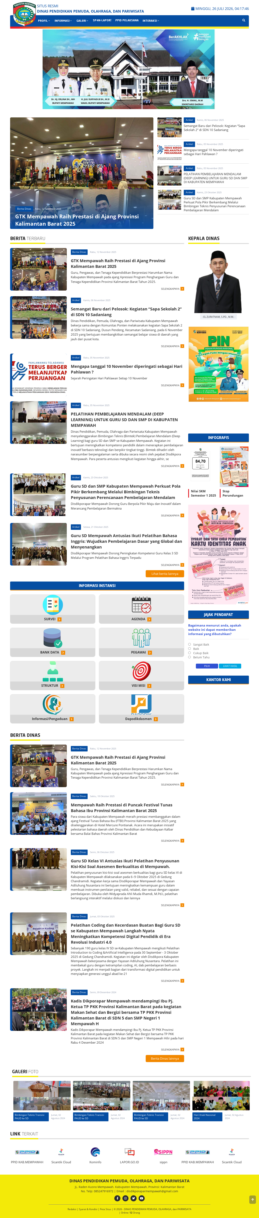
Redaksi (72, 1209)
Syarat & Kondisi (88, 1209)
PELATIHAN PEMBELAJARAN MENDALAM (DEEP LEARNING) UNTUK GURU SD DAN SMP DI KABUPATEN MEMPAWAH (124, 419)
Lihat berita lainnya (165, 574)
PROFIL (44, 21)
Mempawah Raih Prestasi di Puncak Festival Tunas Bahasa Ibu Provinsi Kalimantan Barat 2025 (121, 807)
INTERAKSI (151, 21)
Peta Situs (106, 1209)
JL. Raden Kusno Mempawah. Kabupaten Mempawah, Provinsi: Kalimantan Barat (129, 1187)
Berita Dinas (24, 208)
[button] (252, 1199)
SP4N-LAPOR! (102, 20)
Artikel (189, 120)
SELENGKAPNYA (170, 289)
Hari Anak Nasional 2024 (25, 1116)
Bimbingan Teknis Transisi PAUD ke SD (89, 1116)
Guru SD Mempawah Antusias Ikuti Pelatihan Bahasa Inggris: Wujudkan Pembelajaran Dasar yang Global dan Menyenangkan (126, 541)
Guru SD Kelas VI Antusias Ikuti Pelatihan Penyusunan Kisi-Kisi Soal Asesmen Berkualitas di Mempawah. (125, 863)
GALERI (82, 21)
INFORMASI (63, 21)
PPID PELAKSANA (127, 20)
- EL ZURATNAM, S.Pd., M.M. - (218, 316)
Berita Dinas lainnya (165, 1058)
